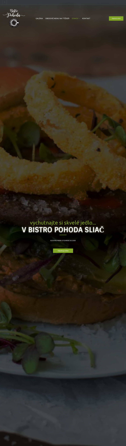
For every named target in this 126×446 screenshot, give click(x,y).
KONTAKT (86, 18)
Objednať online (116, 18)
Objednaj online (63, 251)
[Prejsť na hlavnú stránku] (14, 18)
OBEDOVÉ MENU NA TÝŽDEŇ (57, 18)
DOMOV (76, 18)
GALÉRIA (39, 18)
